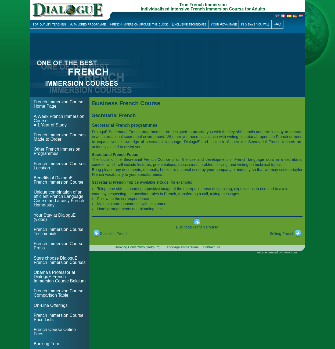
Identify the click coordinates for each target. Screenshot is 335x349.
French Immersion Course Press (59, 245)
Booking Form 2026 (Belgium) (137, 247)
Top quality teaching (49, 24)
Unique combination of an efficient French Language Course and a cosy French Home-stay (59, 198)
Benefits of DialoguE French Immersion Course (59, 180)
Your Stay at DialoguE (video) (55, 217)
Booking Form (47, 343)
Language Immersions (182, 247)
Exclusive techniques (189, 24)
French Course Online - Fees (56, 331)
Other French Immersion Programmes (57, 151)
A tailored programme (88, 24)
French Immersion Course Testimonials (59, 231)
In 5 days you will (255, 24)
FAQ (277, 24)
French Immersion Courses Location (60, 165)
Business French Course (197, 227)
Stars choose (60, 260)
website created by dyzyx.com (277, 252)
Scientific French (114, 233)
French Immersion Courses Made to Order (60, 137)
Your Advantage (223, 24)
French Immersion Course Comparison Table (59, 293)
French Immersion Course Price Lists (59, 317)
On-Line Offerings (51, 305)
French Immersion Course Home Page (59, 104)
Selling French (282, 233)
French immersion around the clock (139, 24)
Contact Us (211, 247)
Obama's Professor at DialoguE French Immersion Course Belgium (60, 276)
